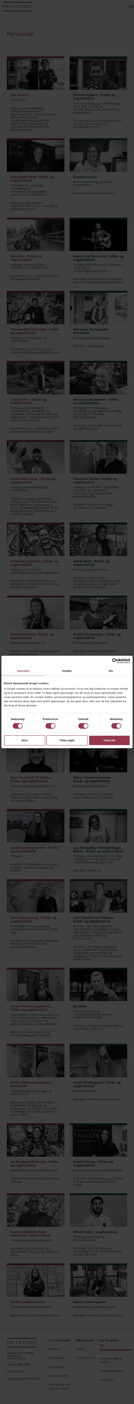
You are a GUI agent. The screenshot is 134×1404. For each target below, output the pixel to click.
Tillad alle (109, 740)
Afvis (24, 740)
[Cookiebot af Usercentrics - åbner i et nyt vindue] (114, 661)
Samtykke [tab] (23, 670)
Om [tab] (111, 670)
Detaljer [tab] (67, 670)
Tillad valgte (67, 740)
